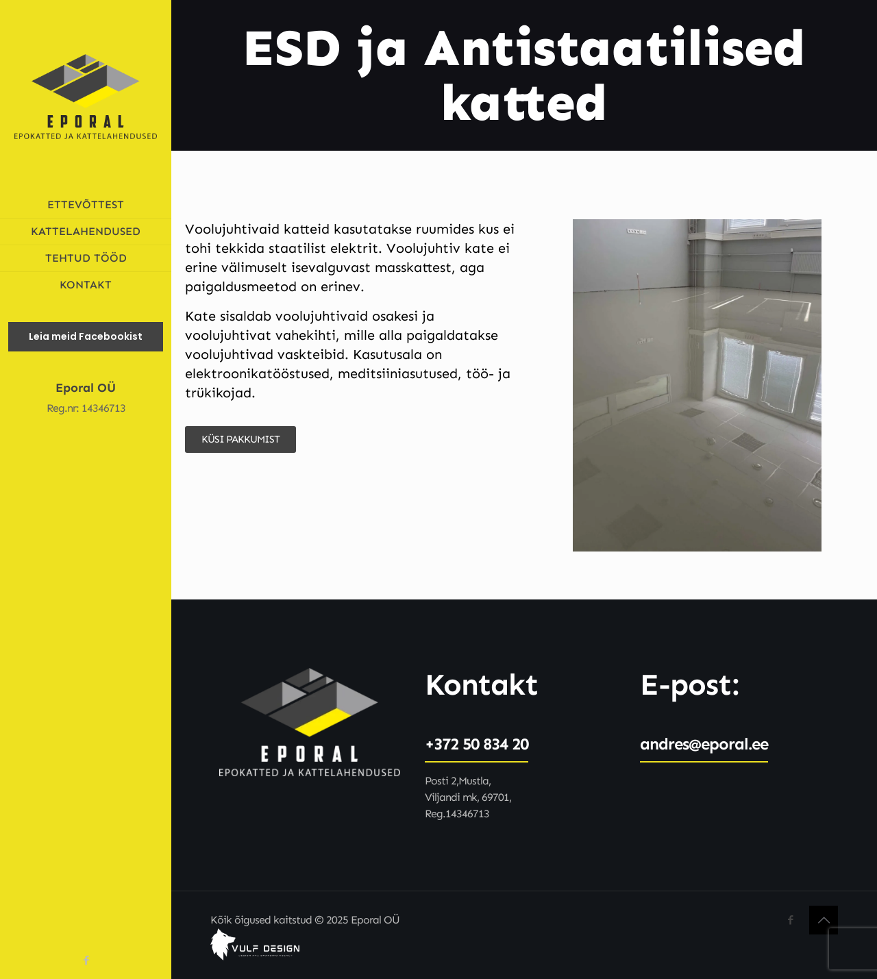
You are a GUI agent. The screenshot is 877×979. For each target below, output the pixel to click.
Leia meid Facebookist (86, 336)
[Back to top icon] (823, 920)
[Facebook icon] (86, 960)
